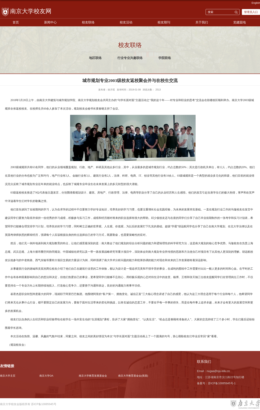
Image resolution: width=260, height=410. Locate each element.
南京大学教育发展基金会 (93, 375)
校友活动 (126, 22)
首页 (16, 22)
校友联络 (88, 22)
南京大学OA (46, 375)
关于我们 (201, 22)
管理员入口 (251, 12)
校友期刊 (164, 22)
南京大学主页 (7, 375)
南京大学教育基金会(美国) (133, 375)
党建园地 (239, 22)
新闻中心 (50, 22)
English (256, 2)
